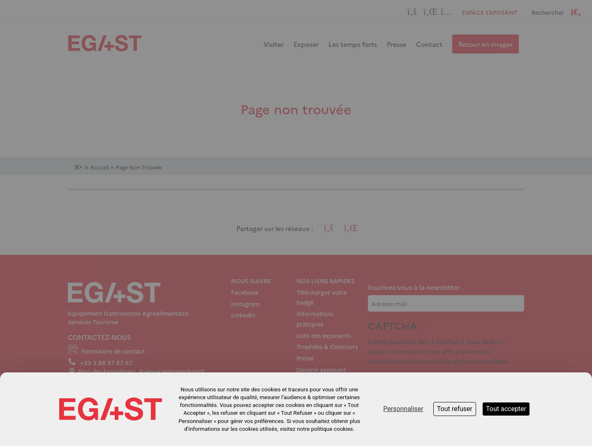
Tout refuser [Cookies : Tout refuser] (454, 409)
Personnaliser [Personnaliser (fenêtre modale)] (403, 409)
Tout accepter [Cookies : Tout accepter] (506, 409)
